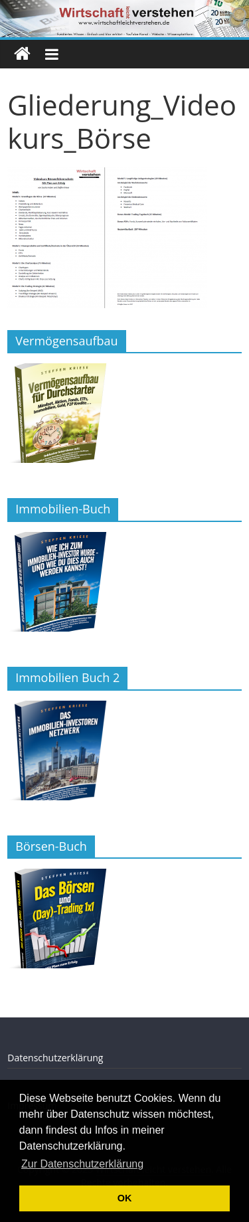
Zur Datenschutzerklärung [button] (82, 1164)
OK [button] (125, 1198)
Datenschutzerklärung (55, 1057)
